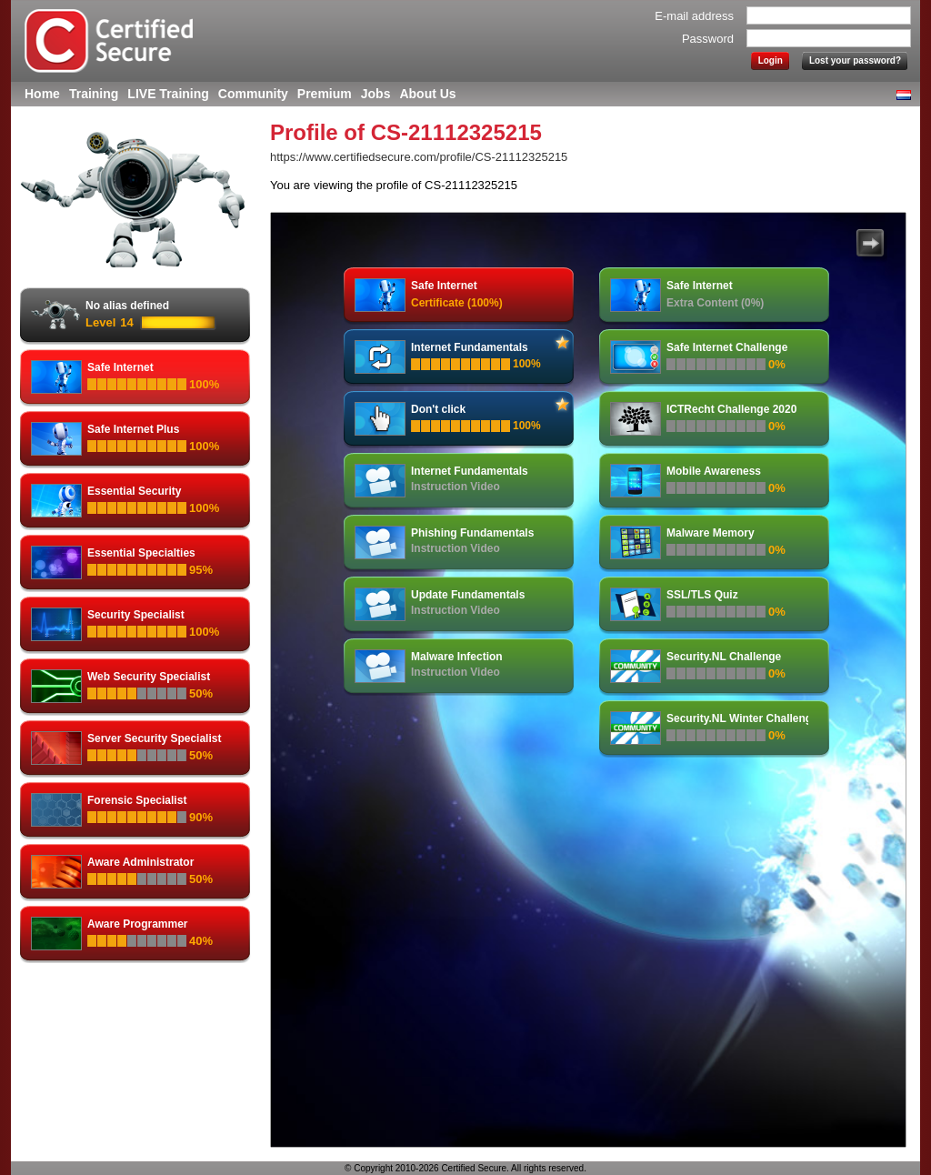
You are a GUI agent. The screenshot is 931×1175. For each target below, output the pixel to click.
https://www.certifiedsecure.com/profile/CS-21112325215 (418, 157)
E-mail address (694, 16)
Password (708, 38)
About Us (427, 93)
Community (253, 93)
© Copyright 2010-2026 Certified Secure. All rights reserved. (465, 1168)
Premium (324, 93)
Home (42, 93)
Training (93, 93)
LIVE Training (167, 93)
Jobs (376, 93)
